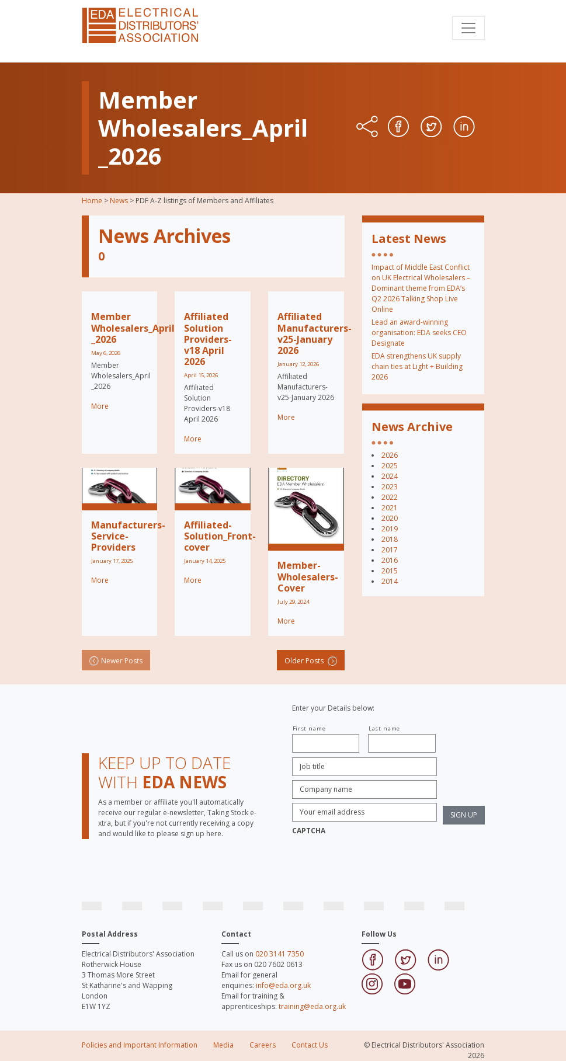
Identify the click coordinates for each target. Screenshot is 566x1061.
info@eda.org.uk (283, 985)
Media (223, 1045)
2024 (389, 476)
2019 (389, 529)
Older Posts (310, 661)
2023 (389, 487)
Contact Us (309, 1045)
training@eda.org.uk (312, 1006)
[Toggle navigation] (468, 28)
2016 (389, 560)
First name (309, 728)
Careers (262, 1045)
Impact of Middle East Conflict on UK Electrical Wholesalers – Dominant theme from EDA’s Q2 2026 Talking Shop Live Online (420, 288)
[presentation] (381, 862)
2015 (389, 571)
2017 (389, 550)
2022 (389, 497)
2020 (389, 518)
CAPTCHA (308, 831)
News (119, 201)
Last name (384, 728)
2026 (389, 455)
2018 (389, 539)
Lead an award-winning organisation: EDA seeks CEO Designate (419, 332)
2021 (389, 508)
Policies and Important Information (139, 1045)
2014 (389, 581)
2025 (389, 466)
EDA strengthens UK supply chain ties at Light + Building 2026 (417, 366)
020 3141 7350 (279, 954)
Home (92, 201)
